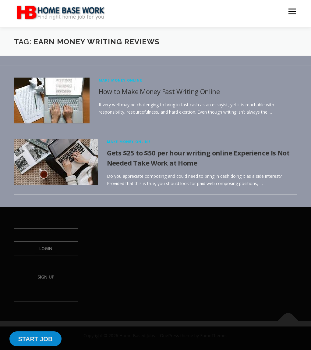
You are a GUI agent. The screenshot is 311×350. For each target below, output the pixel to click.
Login (45, 248)
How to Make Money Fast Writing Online (159, 91)
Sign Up (45, 277)
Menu (292, 11)
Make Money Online (120, 80)
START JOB (35, 339)
